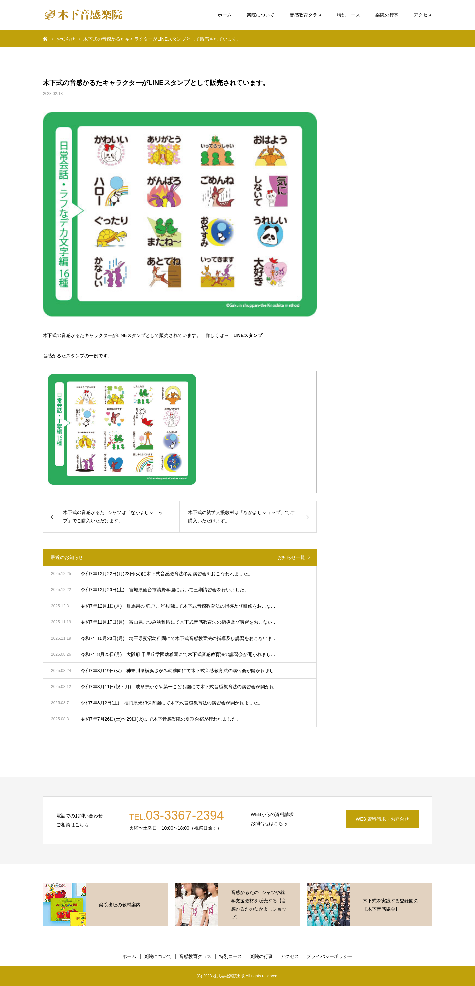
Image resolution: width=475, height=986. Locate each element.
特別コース (348, 14)
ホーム (225, 14)
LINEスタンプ (247, 335)
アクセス (423, 14)
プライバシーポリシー (329, 956)
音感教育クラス (306, 14)
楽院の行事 (386, 14)
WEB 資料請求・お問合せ (382, 819)
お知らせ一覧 (291, 557)
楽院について (260, 14)
